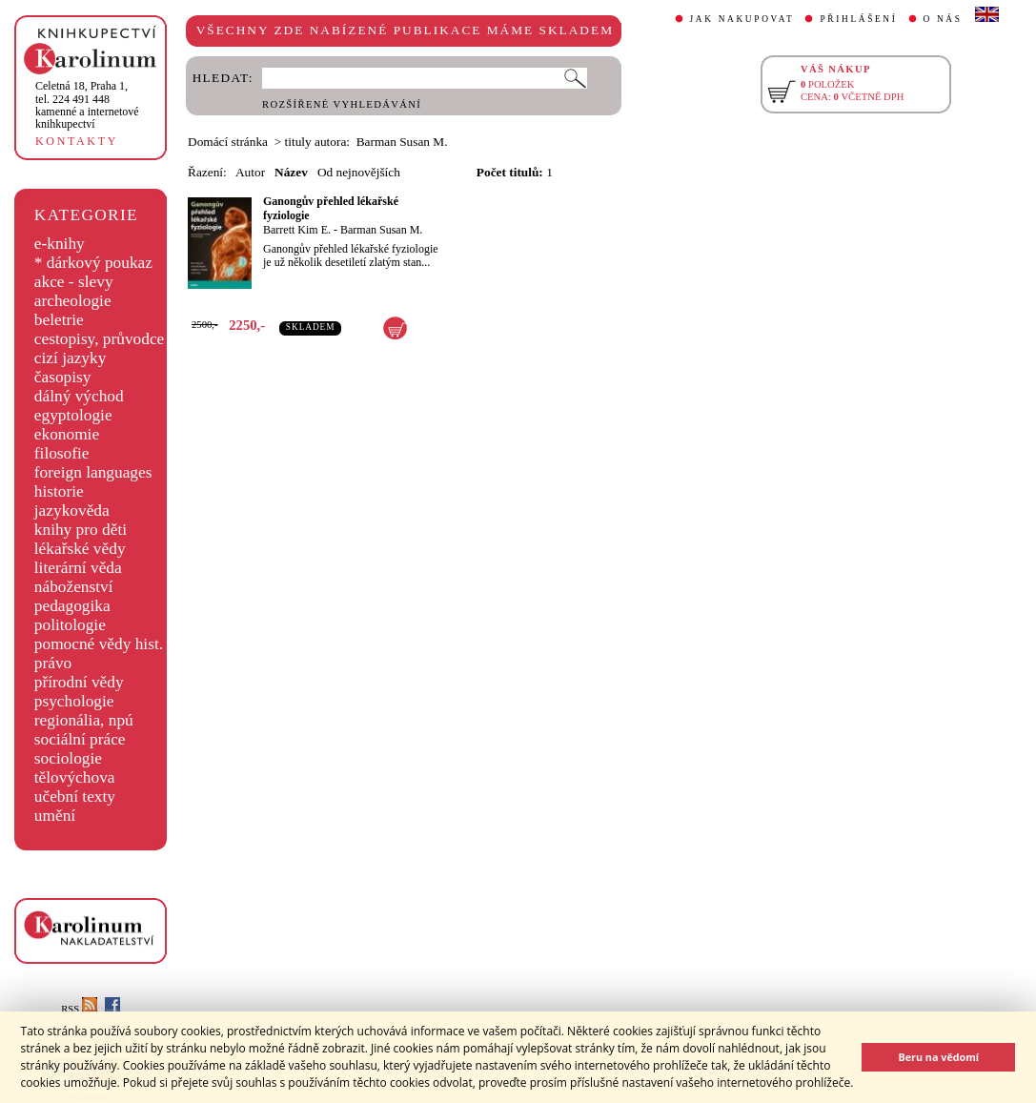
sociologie (68, 758)
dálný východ (79, 396)
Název (291, 172)
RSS (79, 1009)
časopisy (62, 377)
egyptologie (73, 415)
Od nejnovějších (358, 172)
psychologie (74, 701)
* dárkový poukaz (93, 263)
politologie (70, 625)
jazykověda (72, 510)
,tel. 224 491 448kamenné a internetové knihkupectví (87, 105)
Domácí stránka (228, 141)
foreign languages (93, 472)
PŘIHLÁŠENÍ (858, 19)
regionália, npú (83, 720)
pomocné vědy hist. (98, 644)
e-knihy (59, 244)
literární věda (78, 568)
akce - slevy (73, 282)
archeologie (73, 301)
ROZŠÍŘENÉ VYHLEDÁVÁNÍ (341, 104)
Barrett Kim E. (297, 229)
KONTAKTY (76, 141)
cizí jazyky (70, 358)
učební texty (74, 796)
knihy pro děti (80, 530)
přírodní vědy (79, 682)
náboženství (73, 587)
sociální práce (80, 739)
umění (54, 816)
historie (59, 491)
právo (52, 663)
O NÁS (943, 19)
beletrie (59, 320)
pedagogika (72, 606)
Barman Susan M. (381, 229)
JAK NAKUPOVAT (742, 19)
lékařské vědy (80, 549)
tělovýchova (74, 777)
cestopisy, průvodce (99, 339)
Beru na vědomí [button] (938, 1057)
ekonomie (66, 434)
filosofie (62, 453)
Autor (250, 172)
